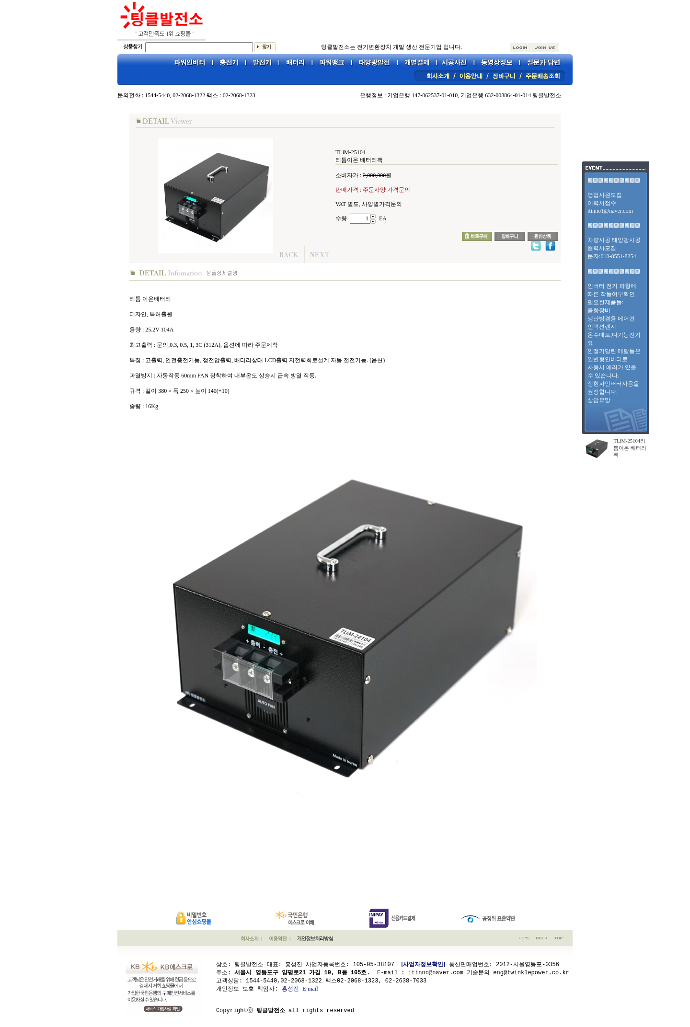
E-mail (310, 988)
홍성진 (290, 988)
